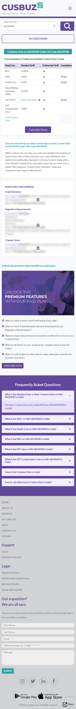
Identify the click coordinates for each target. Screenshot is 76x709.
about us (7, 508)
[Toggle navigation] (70, 8)
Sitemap (6, 536)
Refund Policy (10, 584)
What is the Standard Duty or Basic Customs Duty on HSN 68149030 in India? (34, 395)
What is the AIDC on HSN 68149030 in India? (27, 418)
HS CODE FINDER (38, 38)
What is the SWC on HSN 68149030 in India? (27, 439)
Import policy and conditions (19, 186)
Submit (8, 670)
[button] (67, 26)
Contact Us (9, 530)
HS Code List (9, 519)
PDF (65, 76)
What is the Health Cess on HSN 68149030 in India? (30, 429)
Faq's (5, 551)
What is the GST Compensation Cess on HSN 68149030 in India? (33, 460)
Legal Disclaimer (12, 589)
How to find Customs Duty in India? (22, 472)
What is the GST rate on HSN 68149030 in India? (29, 449)
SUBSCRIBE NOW (13, 365)
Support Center (11, 557)
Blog (5, 525)
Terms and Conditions (15, 578)
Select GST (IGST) (30, 100)
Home (5, 502)
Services (7, 513)
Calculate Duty (38, 129)
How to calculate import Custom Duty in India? (28, 482)
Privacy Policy (11, 572)
